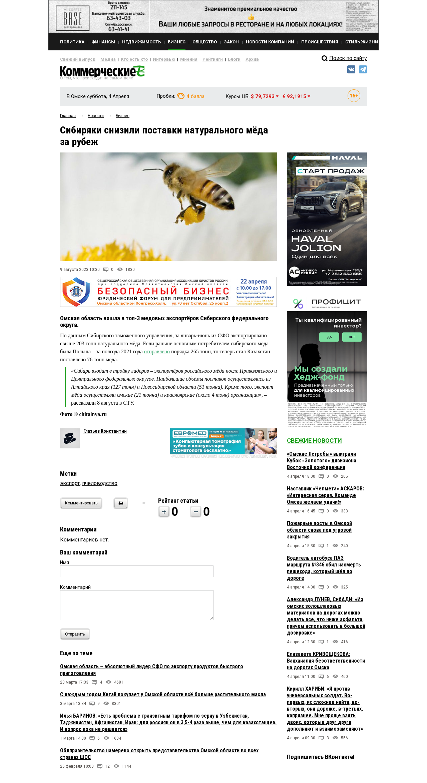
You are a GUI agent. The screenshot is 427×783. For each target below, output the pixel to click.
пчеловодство (99, 486)
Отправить (76, 637)
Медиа (101, 59)
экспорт (70, 486)
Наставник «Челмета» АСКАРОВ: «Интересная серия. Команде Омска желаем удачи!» (325, 498)
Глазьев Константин (105, 433)
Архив (228, 59)
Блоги (212, 59)
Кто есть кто (124, 59)
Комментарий (75, 590)
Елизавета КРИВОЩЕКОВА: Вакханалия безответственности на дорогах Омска (326, 663)
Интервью (150, 59)
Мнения (171, 59)
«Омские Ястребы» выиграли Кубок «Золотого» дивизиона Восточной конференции (321, 463)
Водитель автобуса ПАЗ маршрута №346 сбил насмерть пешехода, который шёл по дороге (324, 570)
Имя (64, 565)
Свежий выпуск (75, 59)
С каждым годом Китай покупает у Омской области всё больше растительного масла (163, 697)
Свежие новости (314, 443)
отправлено (157, 354)
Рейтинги (193, 59)
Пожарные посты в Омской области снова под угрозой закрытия (319, 532)
